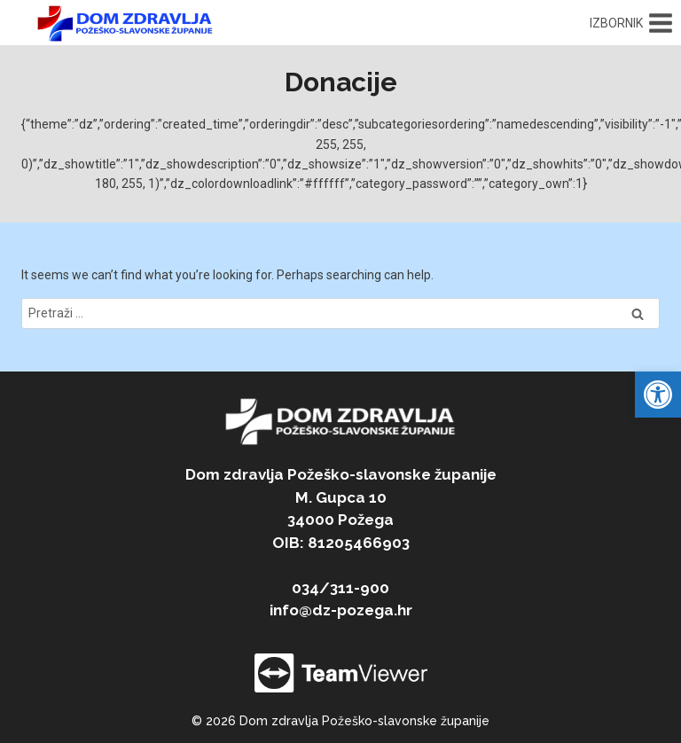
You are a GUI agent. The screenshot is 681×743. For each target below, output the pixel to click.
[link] (658, 395)
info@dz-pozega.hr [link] (341, 610)
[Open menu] (631, 23)
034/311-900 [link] (340, 588)
